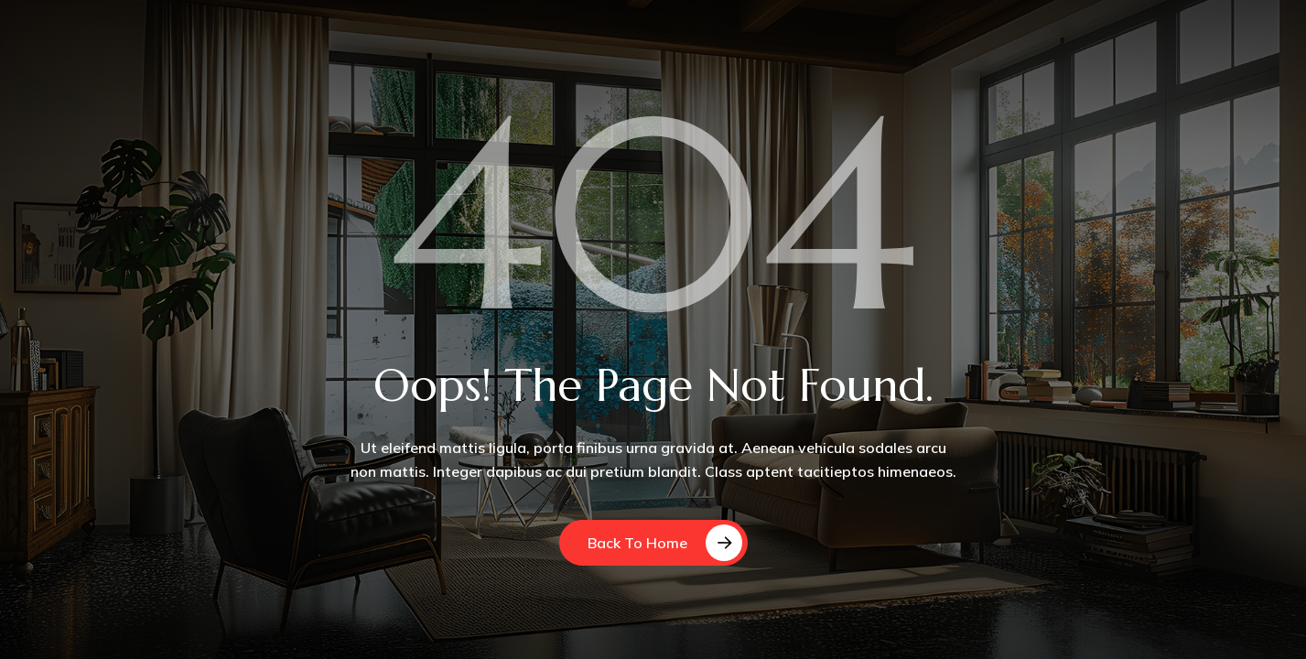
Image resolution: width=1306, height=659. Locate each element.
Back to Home (637, 543)
